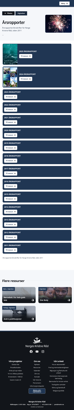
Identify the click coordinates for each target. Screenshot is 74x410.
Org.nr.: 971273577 (33, 404)
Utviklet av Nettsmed (37, 407)
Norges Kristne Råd (37, 401)
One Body (44, 300)
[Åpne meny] (64, 3)
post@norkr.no (59, 404)
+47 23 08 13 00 (46, 404)
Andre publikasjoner (13, 319)
